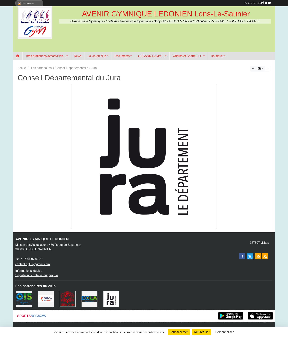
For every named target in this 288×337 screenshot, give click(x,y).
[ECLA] (89, 298)
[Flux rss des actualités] (258, 256)
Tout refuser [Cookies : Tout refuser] (201, 332)
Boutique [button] (217, 56)
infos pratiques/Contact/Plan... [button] (45, 56)
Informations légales (28, 270)
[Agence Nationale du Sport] (46, 298)
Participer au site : (258, 3)
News (78, 56)
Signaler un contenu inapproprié (36, 275)
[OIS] (24, 298)
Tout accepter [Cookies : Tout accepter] (179, 332)
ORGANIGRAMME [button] (151, 56)
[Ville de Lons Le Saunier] (68, 298)
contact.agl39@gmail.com (32, 264)
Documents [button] (122, 56)
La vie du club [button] (97, 56)
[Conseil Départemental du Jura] (111, 298)
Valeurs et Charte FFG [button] (188, 56)
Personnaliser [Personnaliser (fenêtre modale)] (224, 332)
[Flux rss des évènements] (265, 256)
